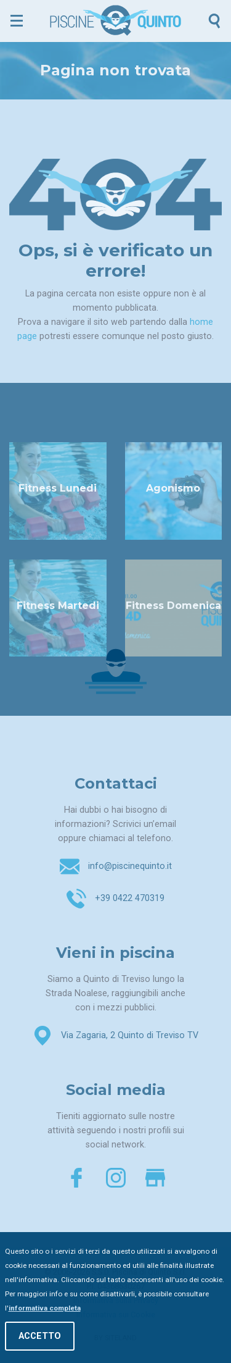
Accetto (39, 1337)
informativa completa (45, 1309)
